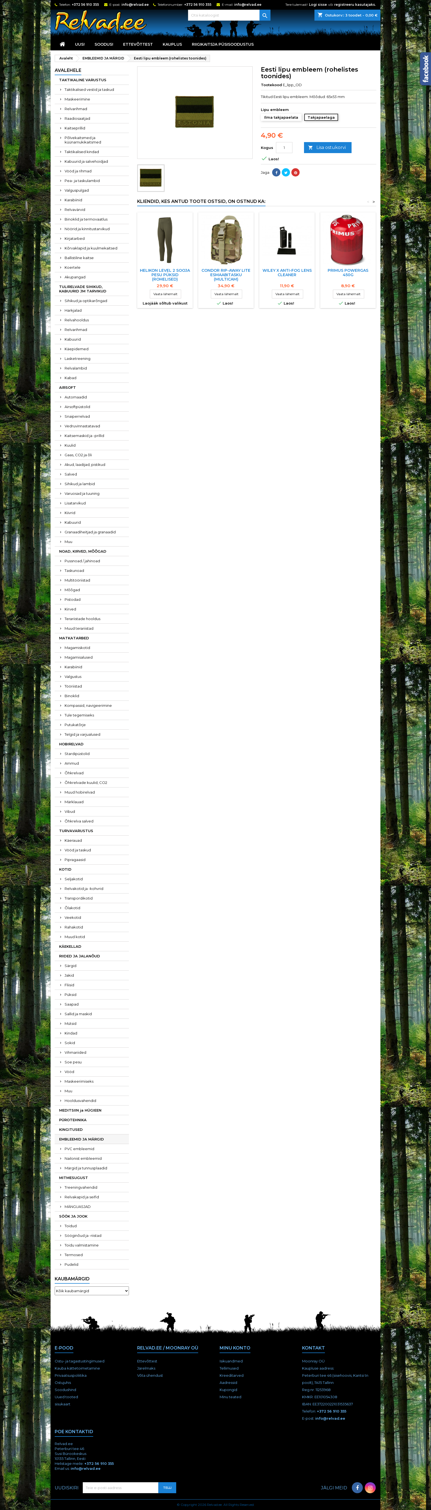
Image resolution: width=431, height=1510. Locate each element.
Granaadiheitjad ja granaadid (90, 532)
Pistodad (73, 599)
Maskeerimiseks (79, 1081)
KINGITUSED (71, 1129)
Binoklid (72, 696)
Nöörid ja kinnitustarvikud (87, 229)
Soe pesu (73, 1062)
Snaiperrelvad (77, 416)
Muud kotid (75, 937)
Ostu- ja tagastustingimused (79, 1361)
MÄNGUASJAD (78, 1206)
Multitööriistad (77, 580)
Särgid (70, 965)
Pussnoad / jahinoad (82, 561)
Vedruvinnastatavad (82, 426)
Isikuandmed (231, 1361)
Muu (68, 541)
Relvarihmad (76, 109)
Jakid (69, 975)
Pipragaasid (75, 859)
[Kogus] (284, 147)
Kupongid (228, 1389)
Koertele (73, 267)
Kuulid (70, 445)
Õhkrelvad (74, 773)
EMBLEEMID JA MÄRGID (81, 1139)
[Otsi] (229, 15)
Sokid (70, 1043)
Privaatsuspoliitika (71, 1375)
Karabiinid (73, 200)
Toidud (71, 1226)
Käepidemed (77, 349)
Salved (71, 474)
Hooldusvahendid (80, 1100)
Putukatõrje (75, 725)
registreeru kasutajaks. (355, 4)
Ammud (72, 763)
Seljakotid (74, 879)
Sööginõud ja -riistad (83, 1235)
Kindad (71, 1033)
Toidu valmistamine (82, 1245)
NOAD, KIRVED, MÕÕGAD (82, 551)
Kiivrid (70, 512)
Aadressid (228, 1382)
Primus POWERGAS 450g (348, 272)
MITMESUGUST (73, 1177)
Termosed (74, 1255)
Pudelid (71, 1264)
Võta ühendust (150, 1375)
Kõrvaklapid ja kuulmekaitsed (91, 248)
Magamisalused (79, 657)
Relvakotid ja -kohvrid (84, 888)
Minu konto (235, 1348)
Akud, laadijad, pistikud (85, 464)
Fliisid (69, 985)
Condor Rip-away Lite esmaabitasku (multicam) (225, 275)
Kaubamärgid (72, 1278)
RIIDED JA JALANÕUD (79, 956)
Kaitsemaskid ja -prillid (84, 435)
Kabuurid (73, 339)
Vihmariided (75, 1052)
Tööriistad (73, 686)
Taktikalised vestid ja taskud (89, 89)
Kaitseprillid (75, 128)
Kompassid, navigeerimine (88, 705)
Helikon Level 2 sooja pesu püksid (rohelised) (165, 275)
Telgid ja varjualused (82, 734)
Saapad (72, 1004)
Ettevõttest (138, 44)
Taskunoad (74, 570)
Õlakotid (72, 908)
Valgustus (73, 676)
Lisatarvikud (75, 503)
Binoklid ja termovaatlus (86, 219)
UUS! (80, 44)
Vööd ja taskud (78, 850)
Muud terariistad (79, 628)
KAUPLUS (172, 44)
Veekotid (73, 917)
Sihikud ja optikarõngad (86, 300)
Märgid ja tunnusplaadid (86, 1168)
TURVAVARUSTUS (76, 831)
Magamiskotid (77, 647)
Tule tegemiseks (79, 715)
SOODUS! (104, 44)
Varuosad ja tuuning (82, 493)
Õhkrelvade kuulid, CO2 (86, 782)
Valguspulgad (77, 190)
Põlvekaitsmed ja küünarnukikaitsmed (83, 139)
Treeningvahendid (81, 1187)
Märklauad (74, 802)
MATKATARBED (74, 638)
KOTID (65, 869)
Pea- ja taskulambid (82, 180)
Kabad (70, 378)
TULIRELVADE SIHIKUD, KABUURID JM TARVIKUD (82, 288)
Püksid (70, 994)
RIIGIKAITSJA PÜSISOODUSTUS (223, 44)
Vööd (69, 1071)
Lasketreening (77, 358)
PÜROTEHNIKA (73, 1120)
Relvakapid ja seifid (82, 1197)
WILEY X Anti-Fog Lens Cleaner (287, 272)
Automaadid (76, 397)
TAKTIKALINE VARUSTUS (82, 80)
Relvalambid (76, 368)
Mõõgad (72, 590)
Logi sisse (318, 4)
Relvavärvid (75, 209)
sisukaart (62, 1404)
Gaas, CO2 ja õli (78, 455)
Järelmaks (146, 1368)
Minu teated (230, 1397)
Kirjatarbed (75, 238)
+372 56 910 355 (85, 4)
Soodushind (65, 1389)
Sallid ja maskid (78, 1014)
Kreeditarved (232, 1375)
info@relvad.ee (135, 4)
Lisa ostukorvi (327, 148)
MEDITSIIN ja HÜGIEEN (80, 1110)
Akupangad (75, 277)
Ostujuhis (63, 1382)
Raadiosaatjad (77, 118)
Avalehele (68, 70)
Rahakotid (74, 927)
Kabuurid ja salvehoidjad (86, 161)
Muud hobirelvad (80, 792)
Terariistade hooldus (82, 619)
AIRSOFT (67, 387)
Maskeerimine (77, 99)
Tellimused (229, 1368)
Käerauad (73, 840)
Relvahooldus (77, 320)
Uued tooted (66, 1397)
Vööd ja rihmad (78, 171)
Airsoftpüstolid (77, 406)
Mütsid (70, 1023)
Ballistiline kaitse (79, 258)
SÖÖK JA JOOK (73, 1216)
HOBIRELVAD (71, 744)
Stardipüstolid (77, 753)
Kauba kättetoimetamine (77, 1368)
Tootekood (271, 85)
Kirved (70, 609)
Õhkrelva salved (79, 821)
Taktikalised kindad (82, 152)
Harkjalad (73, 310)
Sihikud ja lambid (80, 484)
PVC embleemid (79, 1149)
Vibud (70, 811)
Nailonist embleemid (83, 1158)
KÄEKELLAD (70, 946)
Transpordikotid (79, 898)
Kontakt (313, 1348)
